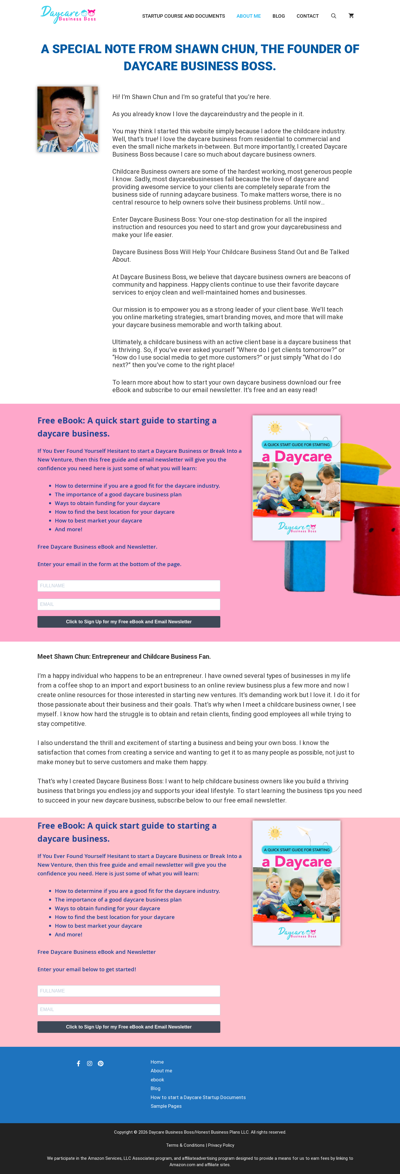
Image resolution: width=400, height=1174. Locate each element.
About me (249, 16)
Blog (279, 16)
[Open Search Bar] (334, 16)
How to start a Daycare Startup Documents (198, 1097)
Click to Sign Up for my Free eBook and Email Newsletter (129, 621)
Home (157, 1062)
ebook (157, 1080)
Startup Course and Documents (183, 16)
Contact (308, 16)
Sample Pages (166, 1106)
